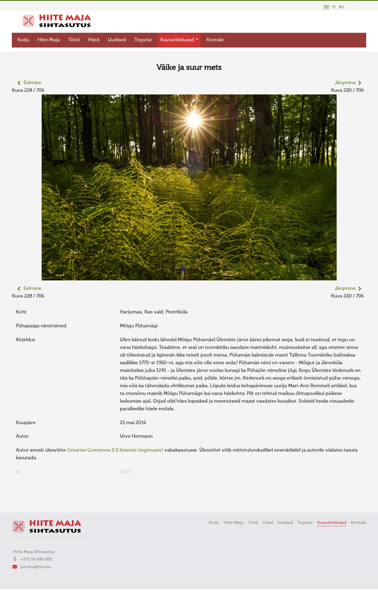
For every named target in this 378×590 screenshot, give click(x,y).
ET (327, 7)
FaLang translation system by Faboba (32, 500)
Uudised (117, 40)
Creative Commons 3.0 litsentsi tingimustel (115, 450)
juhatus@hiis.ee (35, 567)
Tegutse (143, 40)
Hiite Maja (49, 40)
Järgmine (345, 83)
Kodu (23, 40)
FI (333, 7)
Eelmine (32, 83)
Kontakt (215, 40)
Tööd (74, 40)
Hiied (94, 40)
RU (341, 7)
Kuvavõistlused (179, 40)
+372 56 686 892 (36, 559)
